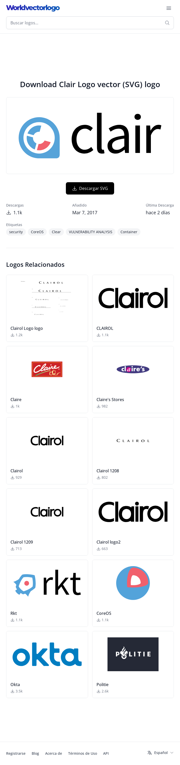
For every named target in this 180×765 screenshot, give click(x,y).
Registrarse (16, 753)
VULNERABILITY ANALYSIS (90, 231)
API (106, 753)
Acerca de (53, 753)
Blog (35, 753)
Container (129, 231)
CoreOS (37, 231)
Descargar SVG (90, 188)
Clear (56, 231)
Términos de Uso (82, 753)
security (16, 231)
